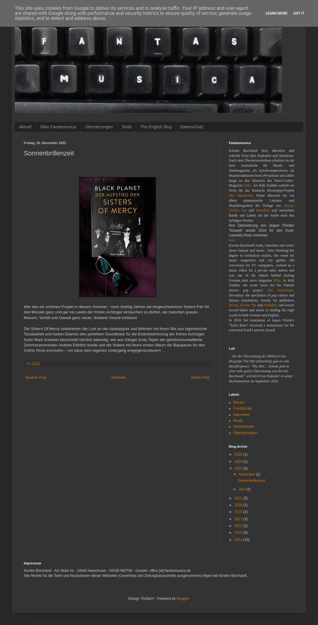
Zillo (247, 185)
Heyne (288, 205)
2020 (238, 505)
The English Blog (156, 126)
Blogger (183, 598)
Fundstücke (242, 408)
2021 (238, 498)
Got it (298, 13)
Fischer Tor (237, 210)
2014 (238, 540)
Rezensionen (243, 426)
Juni (242, 489)
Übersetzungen (99, 126)
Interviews (241, 415)
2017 (238, 519)
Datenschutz (192, 126)
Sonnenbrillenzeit (251, 481)
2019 (238, 512)
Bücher (239, 402)
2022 (238, 468)
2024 (238, 462)
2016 (238, 526)
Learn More (277, 13)
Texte (126, 126)
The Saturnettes (241, 195)
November (247, 474)
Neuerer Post (35, 377)
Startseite (118, 377)
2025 (238, 454)
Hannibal (262, 210)
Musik (238, 421)
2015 (238, 533)
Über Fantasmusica (58, 126)
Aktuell (25, 126)
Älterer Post (200, 377)
